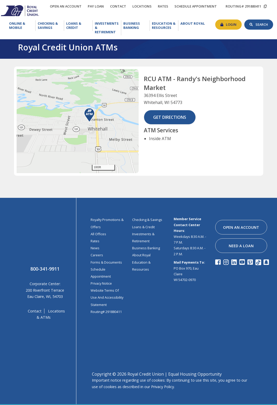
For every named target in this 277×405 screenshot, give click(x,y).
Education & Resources (165, 25)
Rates (95, 241)
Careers (97, 255)
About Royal (193, 23)
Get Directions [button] (169, 117)
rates (164, 5)
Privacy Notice (101, 283)
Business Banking (136, 25)
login (234, 23)
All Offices (98, 234)
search (264, 23)
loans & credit (143, 227)
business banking (146, 248)
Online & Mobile (22, 25)
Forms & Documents (106, 262)
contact (119, 5)
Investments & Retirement (108, 27)
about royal (141, 255)
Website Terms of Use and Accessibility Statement (107, 297)
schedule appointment (196, 6)
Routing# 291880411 (106, 311)
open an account (67, 6)
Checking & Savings (51, 25)
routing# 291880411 (243, 6)
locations (143, 5)
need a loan (241, 245)
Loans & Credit (78, 25)
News (95, 248)
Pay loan (97, 6)
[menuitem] (21, 27)
